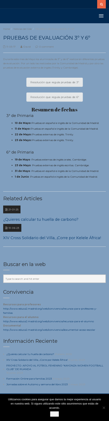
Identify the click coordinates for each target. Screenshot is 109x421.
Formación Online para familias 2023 (29, 378)
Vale (54, 414)
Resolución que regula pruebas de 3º (54, 82)
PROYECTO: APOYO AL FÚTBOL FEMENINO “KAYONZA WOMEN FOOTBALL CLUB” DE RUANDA (54, 367)
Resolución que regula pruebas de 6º (54, 97)
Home (6, 28)
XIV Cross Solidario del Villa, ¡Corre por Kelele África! (37, 359)
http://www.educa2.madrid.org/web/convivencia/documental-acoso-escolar (49, 329)
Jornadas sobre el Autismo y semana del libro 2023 (37, 384)
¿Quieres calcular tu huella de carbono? (30, 354)
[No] (104, 408)
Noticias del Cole (23, 28)
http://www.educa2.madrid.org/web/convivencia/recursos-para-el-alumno (48, 321)
